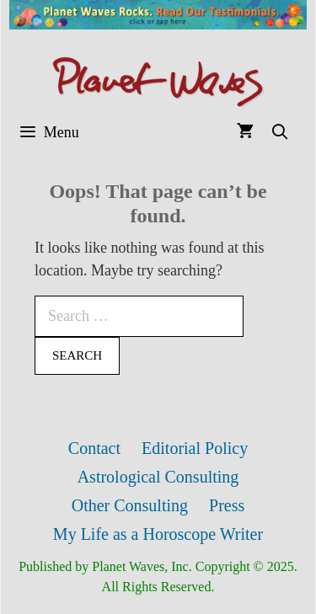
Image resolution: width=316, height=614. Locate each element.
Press (226, 505)
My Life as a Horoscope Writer (158, 534)
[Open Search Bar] (280, 133)
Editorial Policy (195, 448)
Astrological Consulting (158, 476)
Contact (94, 448)
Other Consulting (130, 505)
